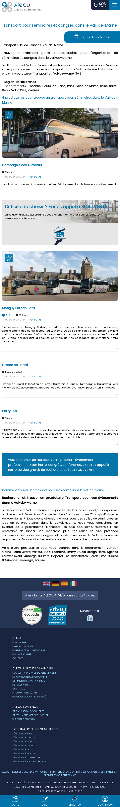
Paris (70, 86)
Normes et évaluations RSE (28, 650)
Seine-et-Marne (87, 86)
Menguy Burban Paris (18, 308)
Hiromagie (26, 560)
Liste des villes (21, 684)
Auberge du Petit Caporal (43, 556)
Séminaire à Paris (22, 733)
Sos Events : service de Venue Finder (34, 672)
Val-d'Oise (18, 90)
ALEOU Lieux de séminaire (32, 668)
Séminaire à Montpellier (26, 757)
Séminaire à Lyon (22, 741)
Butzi (47, 552)
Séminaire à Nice (22, 749)
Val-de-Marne (52, 45)
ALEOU (17, 638)
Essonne (35, 86)
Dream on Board (15, 365)
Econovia (58, 552)
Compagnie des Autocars (22, 165)
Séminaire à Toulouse (25, 745)
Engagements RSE (22, 646)
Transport (9, 45)
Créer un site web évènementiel (30, 715)
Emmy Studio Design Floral (86, 552)
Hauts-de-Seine (53, 86)
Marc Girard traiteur (28, 552)
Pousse (40, 560)
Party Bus (9, 411)
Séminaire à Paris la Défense (29, 761)
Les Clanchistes (76, 556)
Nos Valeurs (20, 642)
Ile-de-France (29, 45)
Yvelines (33, 90)
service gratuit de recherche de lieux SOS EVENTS (56, 469)
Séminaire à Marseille (25, 737)
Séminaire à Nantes (23, 753)
